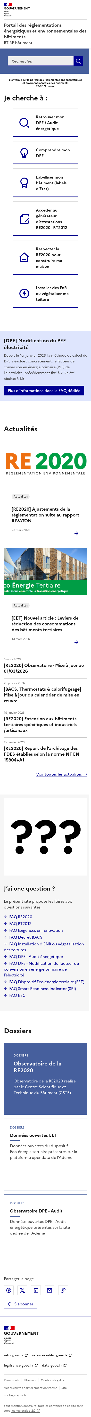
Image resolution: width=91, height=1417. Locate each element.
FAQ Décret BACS (25, 937)
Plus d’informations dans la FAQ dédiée (44, 390)
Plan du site (12, 1380)
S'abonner (20, 1304)
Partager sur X (22, 1290)
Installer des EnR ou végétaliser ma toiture (52, 293)
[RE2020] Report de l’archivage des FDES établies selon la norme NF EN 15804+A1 (41, 754)
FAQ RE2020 (20, 917)
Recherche (78, 61)
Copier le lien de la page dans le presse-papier (63, 1290)
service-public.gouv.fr (49, 1355)
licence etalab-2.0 (23, 1411)
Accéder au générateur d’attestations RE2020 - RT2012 (51, 218)
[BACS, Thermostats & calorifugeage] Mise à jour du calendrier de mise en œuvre (42, 695)
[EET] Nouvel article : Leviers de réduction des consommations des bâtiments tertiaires (45, 624)
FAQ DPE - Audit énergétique (36, 956)
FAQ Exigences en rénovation (36, 930)
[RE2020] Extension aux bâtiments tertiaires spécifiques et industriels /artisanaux (40, 724)
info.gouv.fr (13, 1355)
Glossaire (30, 1380)
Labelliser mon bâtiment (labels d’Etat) (51, 183)
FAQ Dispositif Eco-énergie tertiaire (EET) (46, 982)
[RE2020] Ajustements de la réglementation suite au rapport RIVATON (45, 515)
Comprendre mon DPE (53, 153)
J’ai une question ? (29, 888)
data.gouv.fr (52, 1365)
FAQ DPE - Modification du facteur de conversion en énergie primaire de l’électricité (41, 969)
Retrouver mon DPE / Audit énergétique (50, 122)
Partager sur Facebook (9, 1290)
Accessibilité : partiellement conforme (30, 1388)
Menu (84, 6)
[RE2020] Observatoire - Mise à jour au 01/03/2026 (44, 668)
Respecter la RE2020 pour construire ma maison (49, 257)
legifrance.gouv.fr (18, 1365)
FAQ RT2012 (20, 923)
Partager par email (49, 1290)
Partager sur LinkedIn (36, 1290)
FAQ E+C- (18, 995)
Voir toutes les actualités (59, 774)
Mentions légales (52, 1380)
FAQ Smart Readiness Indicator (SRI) (42, 988)
